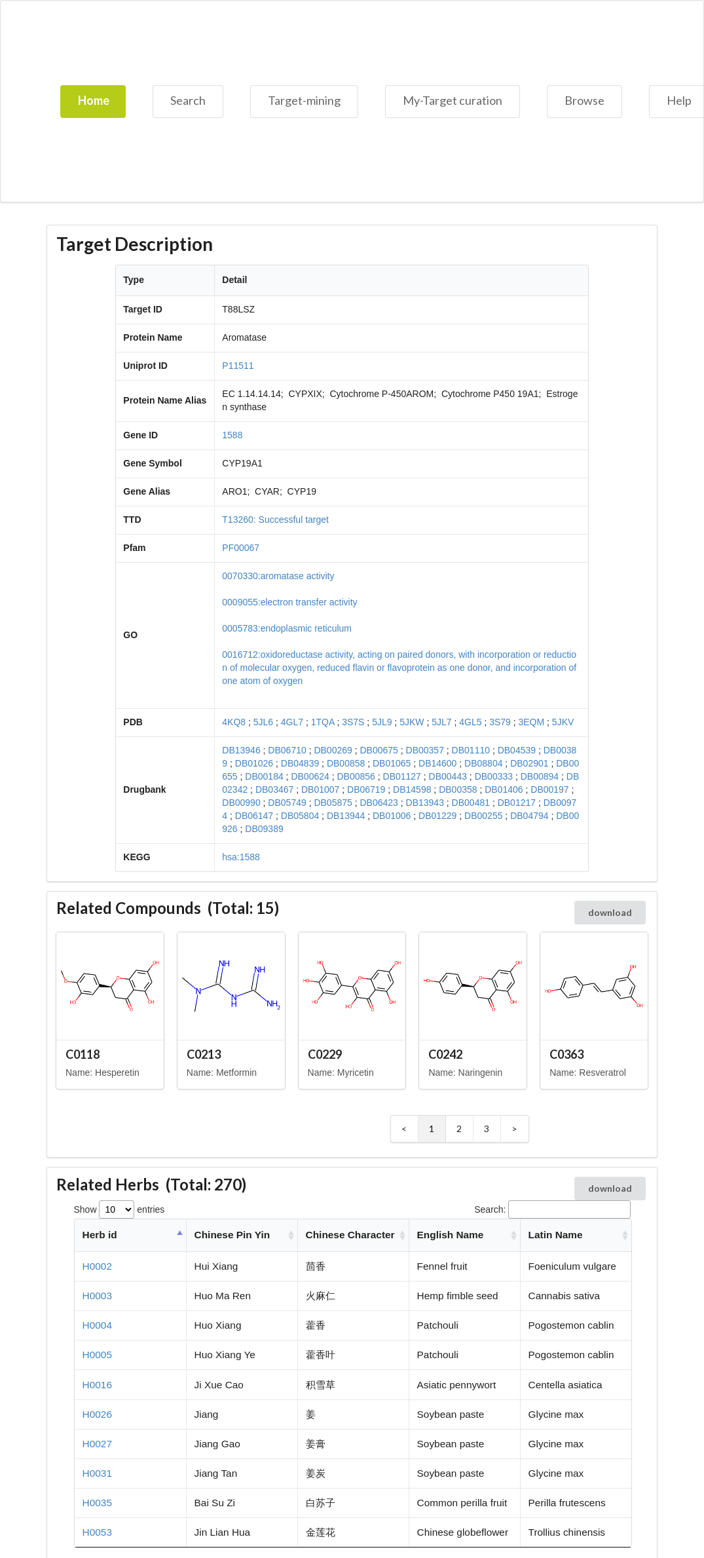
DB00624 (310, 776)
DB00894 (540, 776)
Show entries (119, 1209)
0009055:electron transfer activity (289, 602)
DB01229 (437, 815)
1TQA (323, 722)
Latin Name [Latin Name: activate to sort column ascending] (555, 1234)
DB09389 (264, 829)
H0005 (97, 1354)
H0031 (97, 1473)
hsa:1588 (241, 857)
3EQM (532, 722)
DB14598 (412, 789)
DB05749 (287, 802)
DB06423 (379, 802)
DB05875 (333, 802)
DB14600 (437, 763)
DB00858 (346, 763)
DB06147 (254, 815)
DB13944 (346, 815)
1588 (232, 435)
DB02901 (529, 763)
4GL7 (292, 722)
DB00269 (333, 750)
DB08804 (483, 763)
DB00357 (425, 750)
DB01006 (392, 815)
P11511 (237, 365)
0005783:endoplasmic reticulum (287, 628)
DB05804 (300, 815)
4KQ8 (234, 722)
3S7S (353, 722)
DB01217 (517, 802)
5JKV (563, 722)
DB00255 (483, 815)
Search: (552, 1209)
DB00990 (241, 802)
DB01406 (504, 789)
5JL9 (382, 722)
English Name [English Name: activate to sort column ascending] (450, 1234)
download (610, 912)
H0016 (97, 1384)
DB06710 (287, 750)
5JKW (411, 722)
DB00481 (471, 802)
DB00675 (379, 750)
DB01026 (254, 763)
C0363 (566, 1054)
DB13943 (425, 802)
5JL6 (263, 722)
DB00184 (264, 776)
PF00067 (240, 547)
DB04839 (300, 763)
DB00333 (494, 776)
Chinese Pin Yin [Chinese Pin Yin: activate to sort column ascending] (232, 1234)
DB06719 (366, 789)
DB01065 (392, 763)
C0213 (204, 1054)
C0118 (82, 1054)
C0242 (445, 1054)
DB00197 (549, 789)
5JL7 (441, 722)
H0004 (97, 1325)
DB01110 (471, 750)
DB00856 (356, 776)
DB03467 (274, 789)
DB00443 (448, 776)
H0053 (97, 1532)
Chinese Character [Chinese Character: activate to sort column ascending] (350, 1234)
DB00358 (458, 789)
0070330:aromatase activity (278, 576)
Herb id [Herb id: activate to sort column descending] (100, 1234)
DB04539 (517, 750)
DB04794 (529, 815)
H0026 (97, 1414)
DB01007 (320, 789)
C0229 (325, 1054)
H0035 (97, 1502)
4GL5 (470, 722)
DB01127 (402, 776)
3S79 (500, 722)
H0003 (97, 1295)
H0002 (97, 1266)
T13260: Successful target (275, 519)
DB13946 (241, 750)
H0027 (97, 1443)
